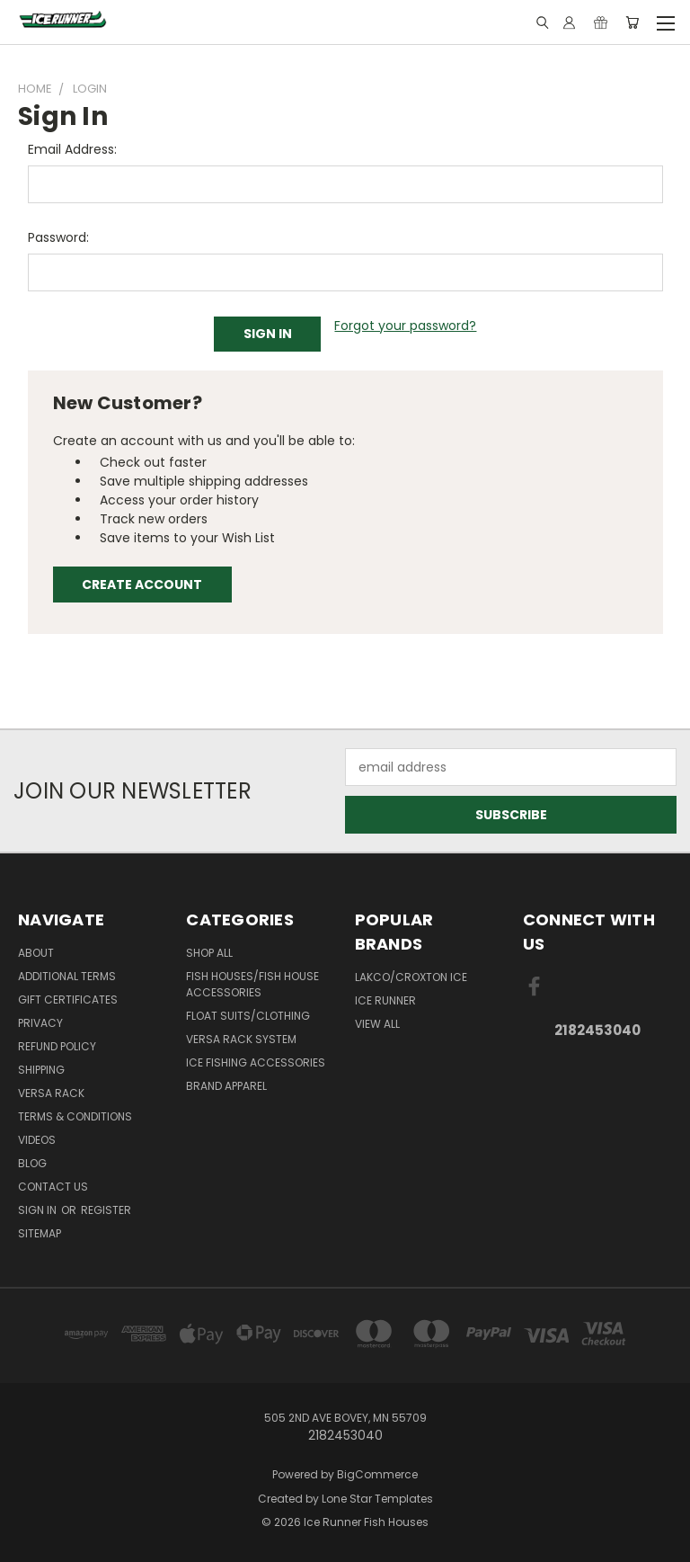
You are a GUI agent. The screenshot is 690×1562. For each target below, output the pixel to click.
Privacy (40, 1023)
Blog (32, 1163)
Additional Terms (67, 976)
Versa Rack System (241, 1039)
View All (377, 1023)
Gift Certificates (68, 999)
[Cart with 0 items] (632, 22)
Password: (58, 237)
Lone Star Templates (377, 1498)
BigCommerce (377, 1474)
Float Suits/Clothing (248, 1015)
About (36, 952)
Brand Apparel (226, 1085)
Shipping (41, 1069)
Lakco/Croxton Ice (411, 977)
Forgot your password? (405, 326)
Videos (37, 1139)
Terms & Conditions (75, 1116)
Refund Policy (57, 1046)
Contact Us (53, 1186)
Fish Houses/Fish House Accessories (252, 984)
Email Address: (72, 149)
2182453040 (597, 1030)
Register (106, 1210)
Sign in (38, 1210)
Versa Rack (51, 1093)
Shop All (209, 952)
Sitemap (39, 1233)
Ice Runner (385, 1000)
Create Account (142, 585)
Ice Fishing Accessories (255, 1062)
